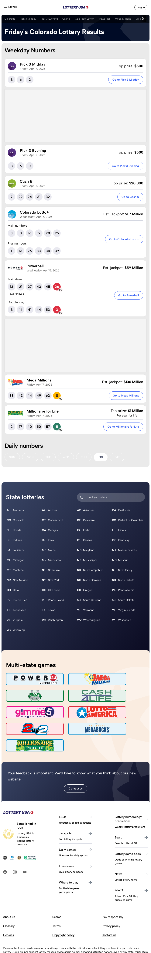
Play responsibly (112, 892)
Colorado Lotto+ (87, 18)
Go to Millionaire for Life (122, 427)
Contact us (75, 763)
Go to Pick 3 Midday (125, 80)
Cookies (8, 910)
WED (66, 458)
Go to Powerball (128, 296)
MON (30, 458)
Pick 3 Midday (28, 18)
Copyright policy (63, 910)
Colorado (10, 18)
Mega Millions (126, 18)
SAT (119, 458)
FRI (102, 458)
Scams (56, 892)
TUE (49, 458)
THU (85, 458)
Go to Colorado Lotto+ (123, 240)
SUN (12, 458)
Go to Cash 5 (130, 197)
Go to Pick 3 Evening (124, 166)
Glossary (8, 901)
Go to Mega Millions (125, 396)
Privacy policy (111, 901)
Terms (56, 901)
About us (9, 892)
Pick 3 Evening (51, 18)
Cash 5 (68, 18)
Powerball (107, 18)
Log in (140, 7)
